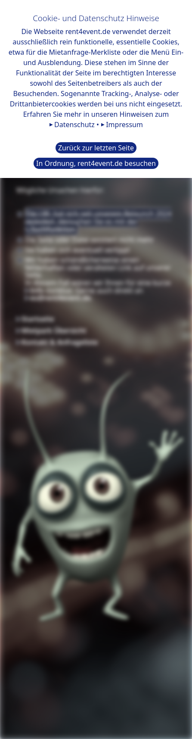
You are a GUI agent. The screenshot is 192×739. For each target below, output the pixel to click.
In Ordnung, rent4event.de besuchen (96, 163)
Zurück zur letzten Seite (96, 148)
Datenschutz (74, 124)
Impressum (124, 124)
